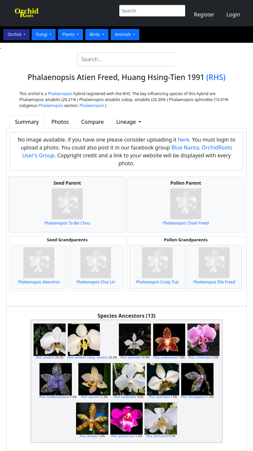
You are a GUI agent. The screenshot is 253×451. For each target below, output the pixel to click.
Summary (27, 121)
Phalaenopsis (60, 93)
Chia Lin (95, 282)
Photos (60, 121)
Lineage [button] (126, 121)
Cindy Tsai (157, 282)
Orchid (15, 34)
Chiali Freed (186, 223)
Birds (95, 34)
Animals (123, 34)
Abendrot (39, 282)
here (183, 139)
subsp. (88, 357)
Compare (92, 121)
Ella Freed (214, 282)
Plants (69, 34)
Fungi (42, 34)
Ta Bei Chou (67, 223)
